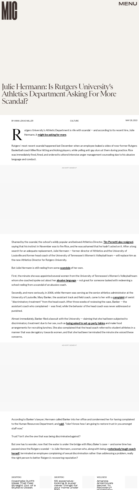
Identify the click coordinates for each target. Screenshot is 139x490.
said (61, 424)
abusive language (66, 280)
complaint (118, 297)
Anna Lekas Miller (23, 121)
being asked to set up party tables (85, 323)
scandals (65, 268)
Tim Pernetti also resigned (118, 242)
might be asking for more (52, 134)
